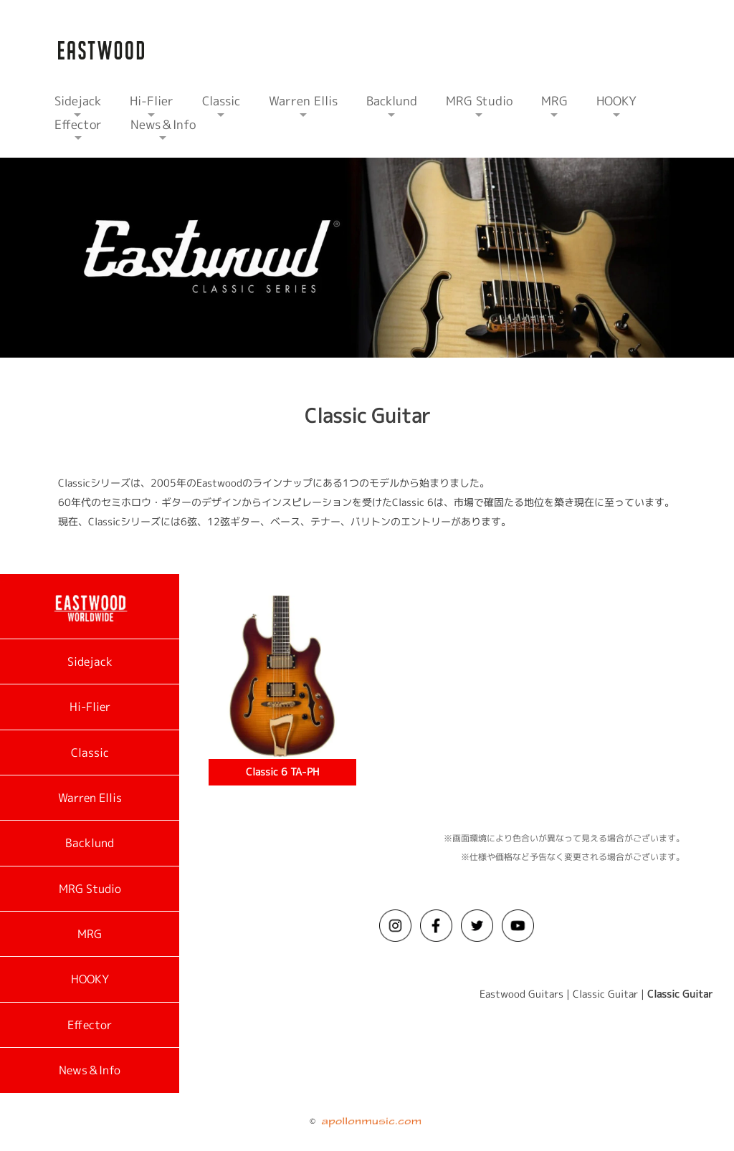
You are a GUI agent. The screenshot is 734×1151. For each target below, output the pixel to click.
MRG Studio (90, 889)
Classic (90, 752)
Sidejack (90, 661)
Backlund (89, 843)
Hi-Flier (90, 707)
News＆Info (89, 1070)
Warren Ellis (90, 798)
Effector (89, 1025)
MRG (89, 934)
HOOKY (90, 979)
